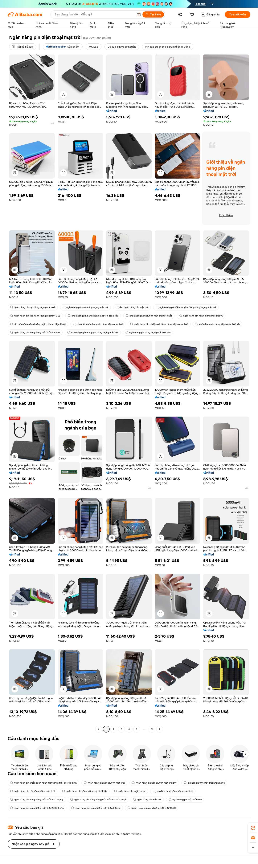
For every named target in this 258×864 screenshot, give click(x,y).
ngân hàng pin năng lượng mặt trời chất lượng (36, 799)
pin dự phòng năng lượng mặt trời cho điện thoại (38, 324)
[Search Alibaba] (94, 14)
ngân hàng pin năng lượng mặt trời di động (95, 807)
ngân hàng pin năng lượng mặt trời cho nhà (35, 332)
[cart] (192, 15)
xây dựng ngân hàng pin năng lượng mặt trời (92, 332)
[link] (253, 828)
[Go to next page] (159, 729)
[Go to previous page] (98, 729)
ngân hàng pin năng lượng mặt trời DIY (154, 782)
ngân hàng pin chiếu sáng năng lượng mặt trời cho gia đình (43, 782)
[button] (138, 14)
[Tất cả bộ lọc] (22, 46)
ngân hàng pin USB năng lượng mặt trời (86, 307)
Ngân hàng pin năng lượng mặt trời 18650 (152, 807)
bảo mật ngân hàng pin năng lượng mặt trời (98, 324)
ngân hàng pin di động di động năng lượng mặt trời (159, 324)
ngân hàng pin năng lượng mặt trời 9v (201, 315)
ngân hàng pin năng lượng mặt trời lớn (217, 324)
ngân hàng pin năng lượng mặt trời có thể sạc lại (98, 799)
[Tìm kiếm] (153, 14)
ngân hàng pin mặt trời (147, 799)
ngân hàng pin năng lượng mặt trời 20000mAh (37, 807)
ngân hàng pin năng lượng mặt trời (104, 782)
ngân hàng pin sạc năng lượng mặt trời (32, 307)
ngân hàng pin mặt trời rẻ (129, 791)
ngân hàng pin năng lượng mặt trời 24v (147, 332)
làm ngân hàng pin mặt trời (132, 307)
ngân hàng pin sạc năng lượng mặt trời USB (35, 315)
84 (152, 729)
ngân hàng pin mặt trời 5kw (185, 799)
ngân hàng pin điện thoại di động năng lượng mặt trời (186, 307)
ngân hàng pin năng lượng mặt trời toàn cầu (93, 315)
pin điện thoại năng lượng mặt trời (173, 791)
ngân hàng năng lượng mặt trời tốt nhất (149, 315)
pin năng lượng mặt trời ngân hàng (204, 782)
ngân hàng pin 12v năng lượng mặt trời (32, 791)
